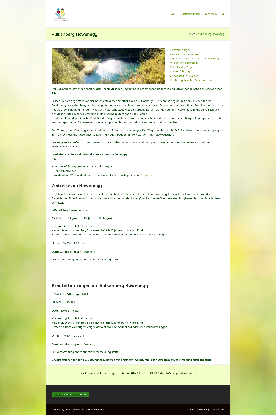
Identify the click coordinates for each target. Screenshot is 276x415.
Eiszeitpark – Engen (182, 67)
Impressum (218, 409)
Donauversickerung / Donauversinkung (194, 58)
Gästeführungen (180, 50)
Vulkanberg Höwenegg (184, 62)
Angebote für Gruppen (184, 75)
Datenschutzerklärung (198, 409)
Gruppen (146, 175)
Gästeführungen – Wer (184, 54)
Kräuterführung (180, 71)
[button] (223, 13)
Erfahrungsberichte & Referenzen (191, 80)
